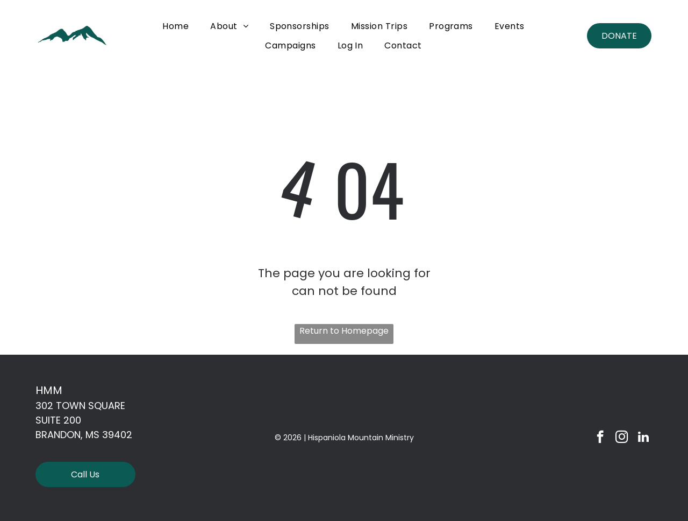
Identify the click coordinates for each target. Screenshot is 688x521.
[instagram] (621, 438)
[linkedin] (643, 438)
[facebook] (600, 438)
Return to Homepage (344, 331)
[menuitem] (175, 26)
